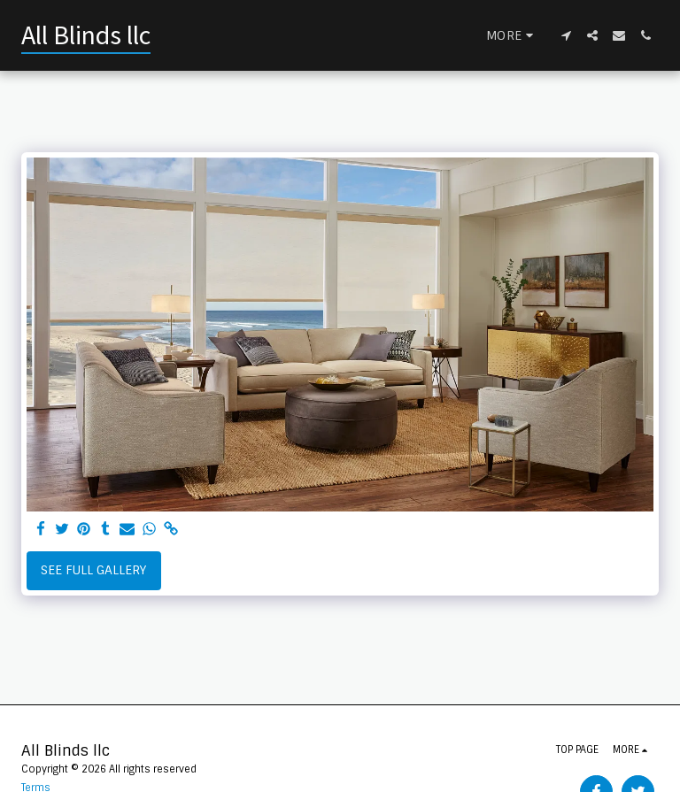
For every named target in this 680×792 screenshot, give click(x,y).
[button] (565, 35)
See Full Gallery (93, 570)
